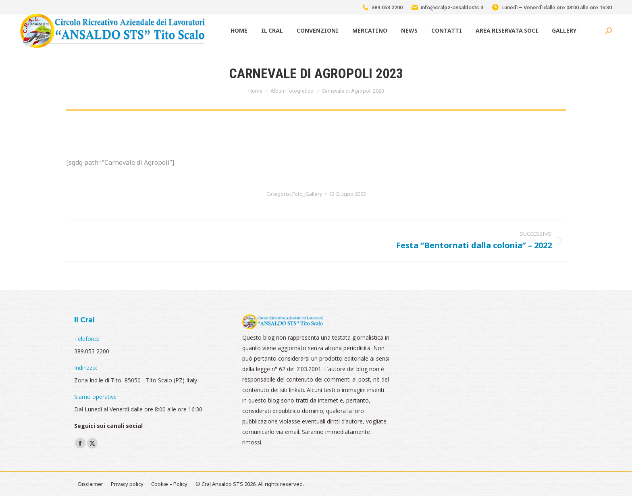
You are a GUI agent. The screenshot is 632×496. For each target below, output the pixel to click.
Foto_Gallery (307, 193)
